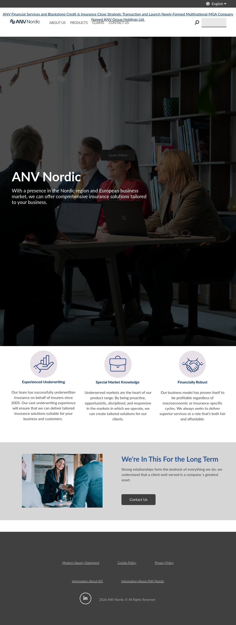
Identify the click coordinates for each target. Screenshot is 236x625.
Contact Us (139, 499)
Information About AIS (87, 581)
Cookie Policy (127, 563)
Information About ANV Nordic (142, 581)
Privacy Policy (164, 563)
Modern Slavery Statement (80, 563)
